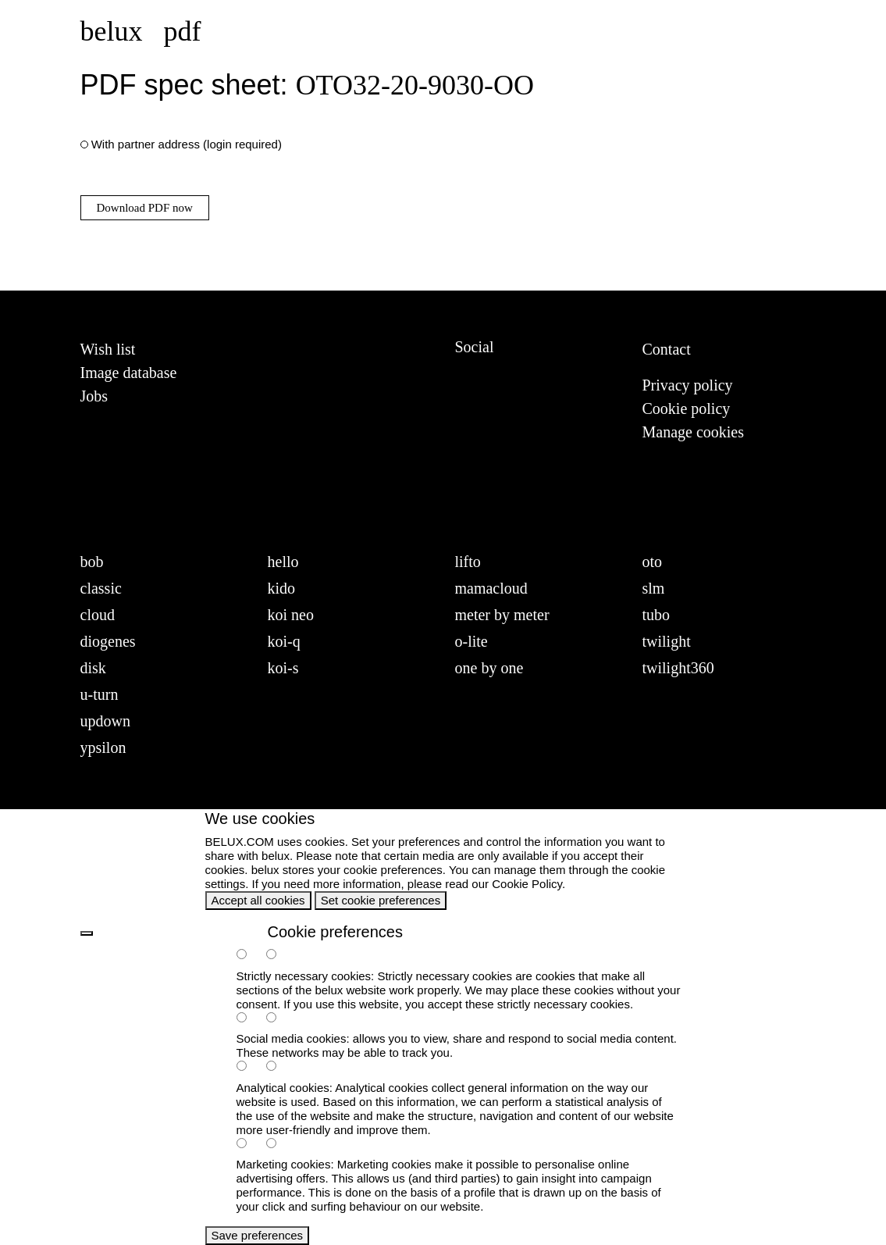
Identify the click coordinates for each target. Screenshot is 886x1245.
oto (652, 561)
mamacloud (491, 588)
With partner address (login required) (186, 144)
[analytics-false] (279, 1067)
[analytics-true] (250, 1067)
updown (105, 721)
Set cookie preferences (380, 900)
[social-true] (250, 1018)
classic (101, 588)
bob (92, 561)
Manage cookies (693, 432)
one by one (489, 667)
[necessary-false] (279, 955)
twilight (666, 641)
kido (282, 588)
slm (653, 588)
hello (283, 561)
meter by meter (502, 614)
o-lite (471, 641)
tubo (656, 614)
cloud (97, 614)
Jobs (94, 396)
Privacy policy (687, 385)
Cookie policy (686, 408)
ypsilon (103, 747)
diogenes (108, 641)
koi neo (291, 614)
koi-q (284, 641)
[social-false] (279, 1018)
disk (93, 667)
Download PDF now (145, 208)
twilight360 (678, 667)
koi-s (283, 667)
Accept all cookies (258, 900)
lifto (468, 561)
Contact (666, 349)
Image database (128, 372)
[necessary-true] (250, 955)
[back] (86, 933)
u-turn (99, 694)
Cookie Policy (527, 883)
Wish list (108, 349)
